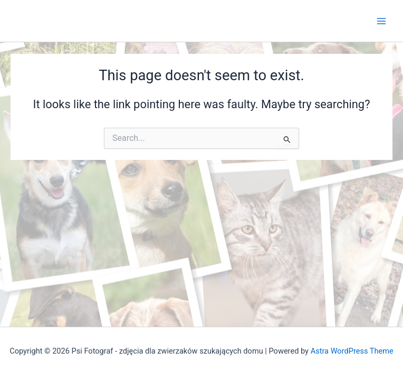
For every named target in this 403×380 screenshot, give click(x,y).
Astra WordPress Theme (352, 351)
